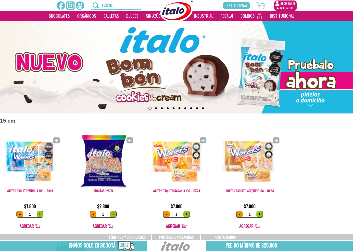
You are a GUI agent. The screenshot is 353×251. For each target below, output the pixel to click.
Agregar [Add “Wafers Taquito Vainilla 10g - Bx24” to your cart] (27, 226)
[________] (175, 26)
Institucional (236, 5)
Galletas (111, 16)
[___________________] (301, 16)
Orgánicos (86, 16)
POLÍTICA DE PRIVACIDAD (176, 237)
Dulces (132, 16)
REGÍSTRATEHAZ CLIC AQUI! (285, 5)
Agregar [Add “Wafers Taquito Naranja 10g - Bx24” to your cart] (173, 226)
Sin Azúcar (155, 16)
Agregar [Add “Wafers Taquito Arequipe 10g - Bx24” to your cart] (246, 226)
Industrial (203, 16)
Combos (247, 16)
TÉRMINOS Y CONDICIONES (127, 237)
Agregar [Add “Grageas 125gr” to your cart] (100, 226)
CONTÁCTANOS (225, 237)
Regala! (226, 16)
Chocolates (59, 16)
